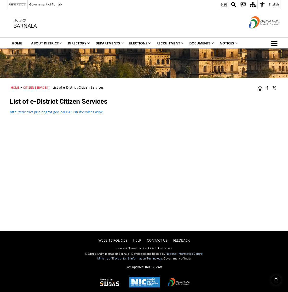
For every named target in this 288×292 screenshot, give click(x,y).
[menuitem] (224, 4)
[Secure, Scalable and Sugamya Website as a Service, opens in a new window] (110, 282)
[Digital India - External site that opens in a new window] (258, 32)
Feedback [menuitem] (181, 240)
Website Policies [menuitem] (112, 240)
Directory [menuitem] (79, 43)
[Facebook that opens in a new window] (267, 88)
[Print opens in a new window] (259, 88)
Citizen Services (35, 87)
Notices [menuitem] (228, 43)
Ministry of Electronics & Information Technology (129, 258)
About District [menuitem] (46, 43)
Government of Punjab (45, 4)
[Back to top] (276, 280)
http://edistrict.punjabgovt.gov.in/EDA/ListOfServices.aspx (56, 112)
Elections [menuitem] (140, 43)
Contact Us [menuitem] (157, 240)
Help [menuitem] (137, 240)
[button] (275, 43)
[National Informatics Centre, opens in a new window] (144, 282)
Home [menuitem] (17, 43)
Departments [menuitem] (109, 43)
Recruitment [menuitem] (170, 43)
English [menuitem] (274, 4)
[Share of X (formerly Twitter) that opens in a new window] (274, 88)
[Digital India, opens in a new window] (179, 282)
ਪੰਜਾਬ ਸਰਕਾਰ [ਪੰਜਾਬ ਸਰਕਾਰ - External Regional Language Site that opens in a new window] (17, 4)
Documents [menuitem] (201, 43)
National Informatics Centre (184, 253)
